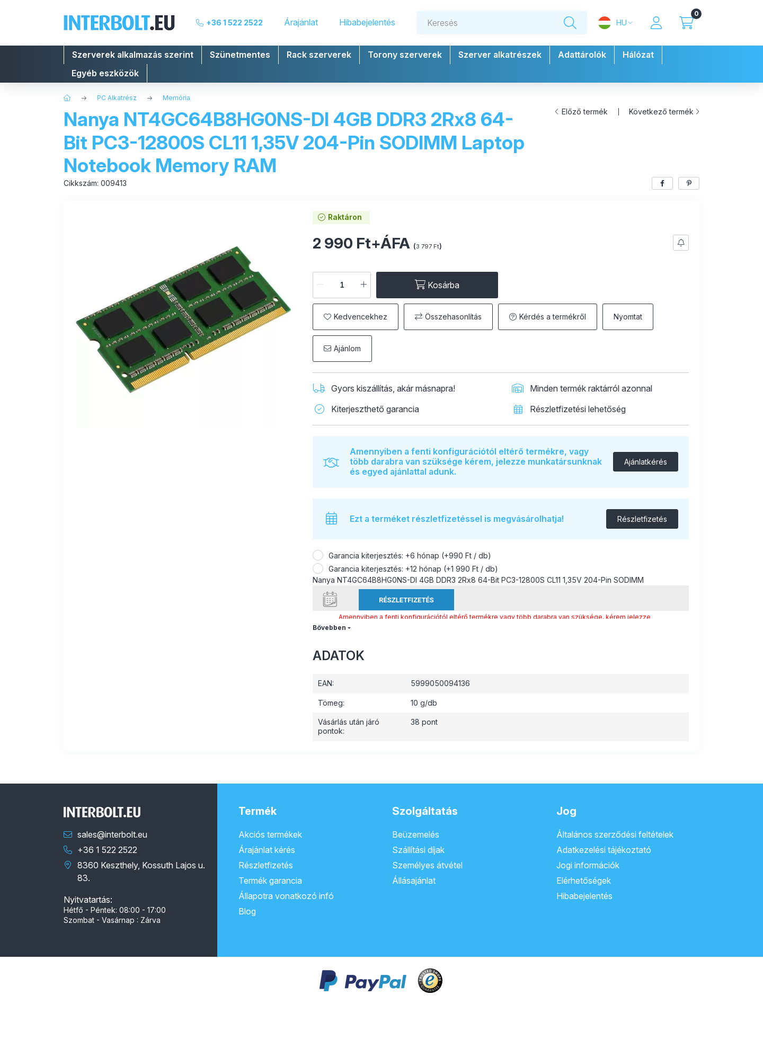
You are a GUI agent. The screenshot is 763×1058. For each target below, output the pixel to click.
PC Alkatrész (117, 98)
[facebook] (662, 183)
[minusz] (320, 285)
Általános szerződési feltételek (614, 834)
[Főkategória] (67, 98)
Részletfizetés (642, 518)
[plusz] (363, 285)
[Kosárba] (437, 285)
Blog (247, 911)
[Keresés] (570, 23)
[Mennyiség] (341, 285)
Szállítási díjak (418, 849)
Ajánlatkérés (645, 461)
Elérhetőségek (583, 880)
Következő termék (661, 111)
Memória (176, 98)
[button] (132, 55)
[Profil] (656, 23)
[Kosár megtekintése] (686, 23)
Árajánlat (301, 22)
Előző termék (585, 111)
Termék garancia (270, 880)
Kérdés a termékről (552, 316)
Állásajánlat (414, 880)
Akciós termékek (270, 834)
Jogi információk (587, 865)
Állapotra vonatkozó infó (286, 896)
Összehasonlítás (453, 316)
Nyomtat (628, 316)
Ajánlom (347, 348)
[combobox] (501, 22)
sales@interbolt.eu (112, 834)
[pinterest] (688, 183)
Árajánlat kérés (266, 849)
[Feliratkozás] (681, 243)
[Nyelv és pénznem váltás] (615, 23)
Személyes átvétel (427, 865)
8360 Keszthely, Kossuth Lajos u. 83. (141, 871)
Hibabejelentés (367, 22)
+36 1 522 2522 (234, 22)
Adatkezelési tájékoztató (603, 849)
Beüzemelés (415, 834)
